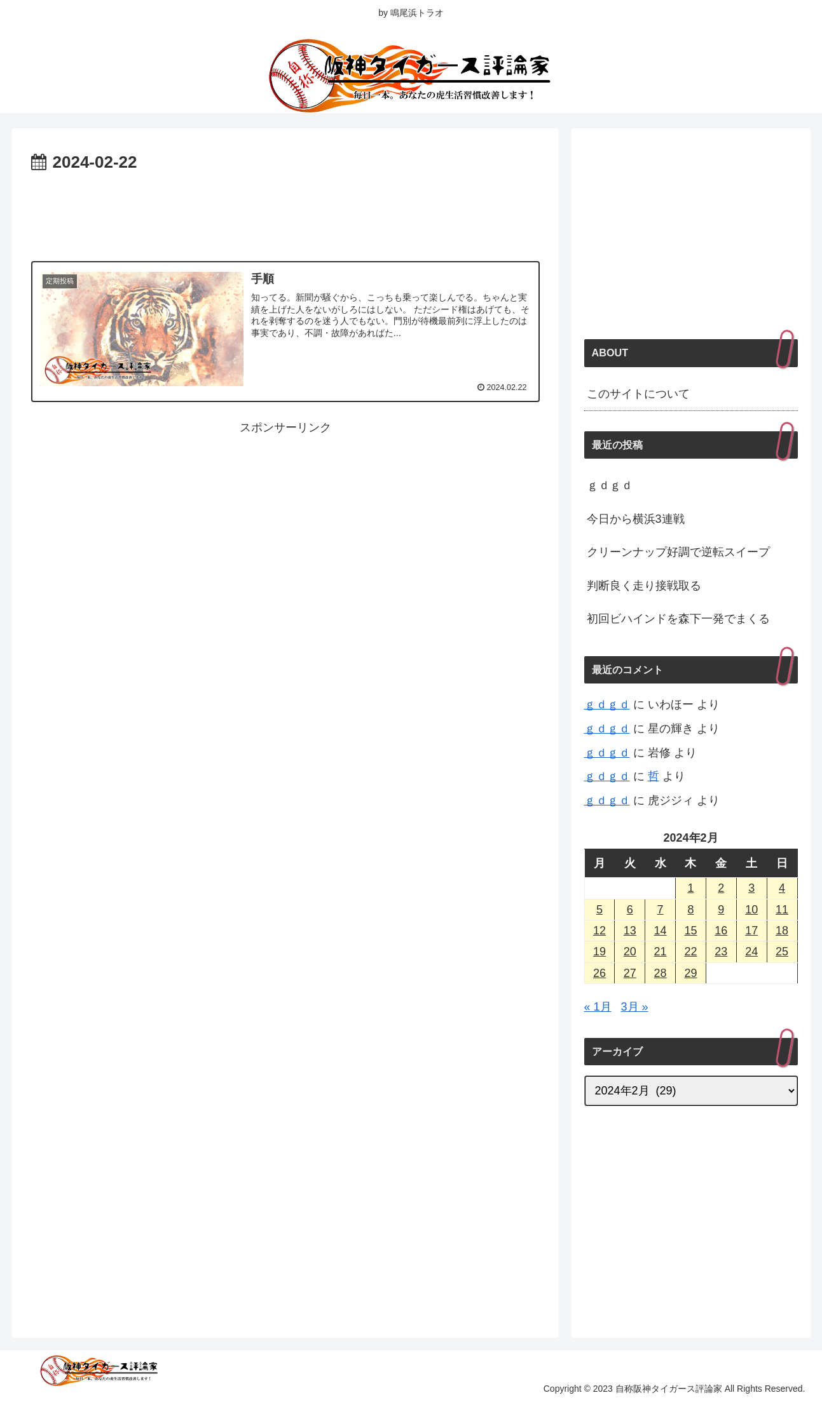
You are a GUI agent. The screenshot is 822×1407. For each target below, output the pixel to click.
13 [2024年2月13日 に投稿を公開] (630, 930)
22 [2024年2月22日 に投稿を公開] (690, 951)
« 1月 (598, 1006)
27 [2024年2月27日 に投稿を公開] (630, 973)
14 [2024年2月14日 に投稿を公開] (660, 930)
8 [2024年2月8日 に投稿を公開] (690, 909)
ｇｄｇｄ (610, 485)
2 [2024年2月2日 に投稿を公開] (721, 888)
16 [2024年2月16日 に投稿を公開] (721, 930)
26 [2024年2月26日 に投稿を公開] (599, 973)
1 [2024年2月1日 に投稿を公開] (690, 888)
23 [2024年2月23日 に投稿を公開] (721, 951)
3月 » (634, 1006)
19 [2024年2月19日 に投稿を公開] (599, 951)
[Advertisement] (285, 212)
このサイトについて (638, 393)
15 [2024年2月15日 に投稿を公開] (690, 930)
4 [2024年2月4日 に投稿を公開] (782, 888)
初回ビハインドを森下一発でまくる (678, 618)
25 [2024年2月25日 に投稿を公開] (782, 951)
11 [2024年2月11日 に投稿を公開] (782, 909)
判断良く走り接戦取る (644, 585)
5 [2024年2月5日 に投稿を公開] (599, 909)
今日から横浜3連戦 (636, 519)
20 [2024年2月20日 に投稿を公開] (630, 951)
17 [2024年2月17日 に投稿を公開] (751, 930)
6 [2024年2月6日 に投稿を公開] (630, 909)
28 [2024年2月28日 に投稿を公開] (660, 973)
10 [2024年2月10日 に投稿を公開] (751, 909)
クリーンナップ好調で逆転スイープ (678, 552)
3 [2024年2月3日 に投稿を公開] (751, 888)
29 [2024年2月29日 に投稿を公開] (690, 973)
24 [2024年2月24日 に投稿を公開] (751, 951)
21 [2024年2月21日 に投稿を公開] (660, 951)
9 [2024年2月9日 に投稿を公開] (721, 909)
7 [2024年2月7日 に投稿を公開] (660, 909)
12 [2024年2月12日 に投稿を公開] (599, 930)
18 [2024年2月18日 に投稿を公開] (782, 930)
